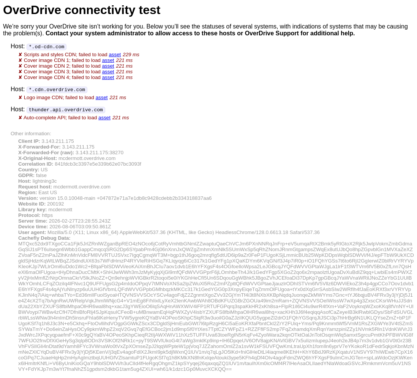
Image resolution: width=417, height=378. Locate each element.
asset (115, 54)
